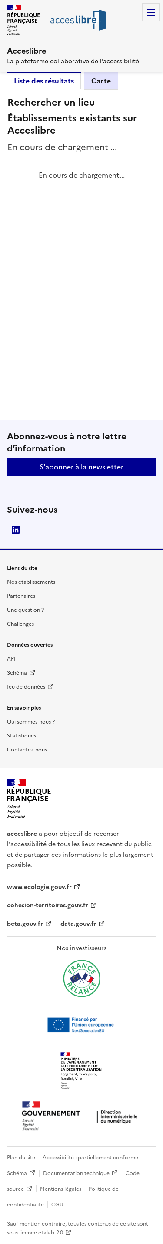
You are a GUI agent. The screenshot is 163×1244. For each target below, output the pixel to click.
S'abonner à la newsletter (81, 467)
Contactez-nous (27, 750)
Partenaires (21, 596)
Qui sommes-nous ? (31, 722)
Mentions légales (60, 1189)
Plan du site (21, 1157)
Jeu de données (26, 687)
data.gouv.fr (78, 923)
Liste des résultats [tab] (44, 81)
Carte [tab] (101, 81)
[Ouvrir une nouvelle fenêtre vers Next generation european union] (81, 1024)
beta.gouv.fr (25, 923)
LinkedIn (15, 529)
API (11, 659)
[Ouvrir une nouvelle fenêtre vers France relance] (81, 978)
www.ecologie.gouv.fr (39, 887)
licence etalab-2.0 (41, 1233)
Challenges (20, 624)
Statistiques (21, 736)
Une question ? (25, 610)
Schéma (17, 673)
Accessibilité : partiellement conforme (90, 1157)
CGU (57, 1205)
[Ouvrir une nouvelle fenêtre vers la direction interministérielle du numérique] (82, 1117)
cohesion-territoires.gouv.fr (47, 905)
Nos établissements (31, 582)
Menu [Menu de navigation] (151, 12)
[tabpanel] (81, 255)
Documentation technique (76, 1173)
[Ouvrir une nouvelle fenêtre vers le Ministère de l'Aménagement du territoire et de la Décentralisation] (81, 1071)
